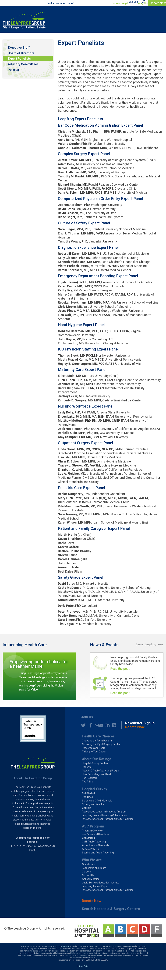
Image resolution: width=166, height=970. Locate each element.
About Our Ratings (96, 759)
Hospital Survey (94, 789)
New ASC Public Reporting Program (101, 770)
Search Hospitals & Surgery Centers (132, 3)
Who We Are (92, 860)
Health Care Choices (98, 736)
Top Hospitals (89, 778)
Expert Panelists (19, 58)
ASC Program (93, 826)
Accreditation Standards (95, 845)
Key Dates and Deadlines (95, 834)
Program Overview (92, 830)
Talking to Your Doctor (94, 751)
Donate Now (158, 3)
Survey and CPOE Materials (97, 800)
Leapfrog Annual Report (95, 886)
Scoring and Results (93, 804)
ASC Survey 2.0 (90, 849)
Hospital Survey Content (95, 763)
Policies (13, 70)
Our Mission (88, 864)
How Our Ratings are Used (96, 774)
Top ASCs (87, 781)
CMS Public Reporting (94, 841)
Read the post (120, 668)
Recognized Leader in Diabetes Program (104, 811)
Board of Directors (21, 53)
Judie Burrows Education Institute (100, 882)
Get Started (88, 793)
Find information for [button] (60, 3)
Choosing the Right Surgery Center (101, 744)
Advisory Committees (23, 64)
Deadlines (87, 797)
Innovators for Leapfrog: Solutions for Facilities (107, 819)
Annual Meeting (91, 879)
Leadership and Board (94, 868)
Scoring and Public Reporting (98, 852)
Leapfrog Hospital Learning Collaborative (104, 815)
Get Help (86, 808)
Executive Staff (19, 47)
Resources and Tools (93, 748)
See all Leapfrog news (149, 644)
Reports (86, 767)
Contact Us (88, 875)
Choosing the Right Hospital (97, 740)
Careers (86, 871)
